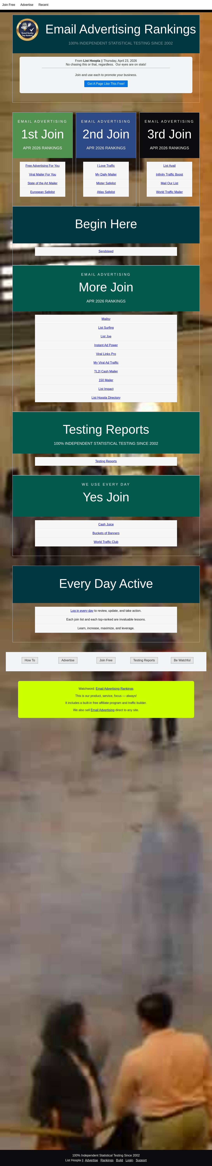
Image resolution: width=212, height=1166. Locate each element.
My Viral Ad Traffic (105, 362)
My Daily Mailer (106, 174)
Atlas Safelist (106, 192)
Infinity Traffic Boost (169, 174)
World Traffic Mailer (169, 192)
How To (30, 660)
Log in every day (82, 610)
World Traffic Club (106, 542)
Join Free (8, 4)
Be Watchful (182, 660)
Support (141, 1160)
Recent (43, 4)
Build (119, 1160)
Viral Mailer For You (42, 174)
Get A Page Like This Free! (106, 83)
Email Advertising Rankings (120, 29)
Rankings (106, 1160)
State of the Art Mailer (43, 183)
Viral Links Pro (106, 354)
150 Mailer (106, 380)
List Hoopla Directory (106, 397)
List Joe (106, 336)
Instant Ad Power (106, 345)
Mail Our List (169, 183)
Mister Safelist (106, 183)
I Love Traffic (106, 165)
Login (129, 1160)
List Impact (106, 389)
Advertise (26, 4)
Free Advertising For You (42, 165)
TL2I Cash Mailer (106, 371)
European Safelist (42, 192)
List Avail (169, 165)
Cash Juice (106, 524)
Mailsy (106, 319)
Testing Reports (106, 461)
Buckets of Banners (106, 533)
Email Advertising (103, 710)
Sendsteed (106, 251)
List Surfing (106, 327)
